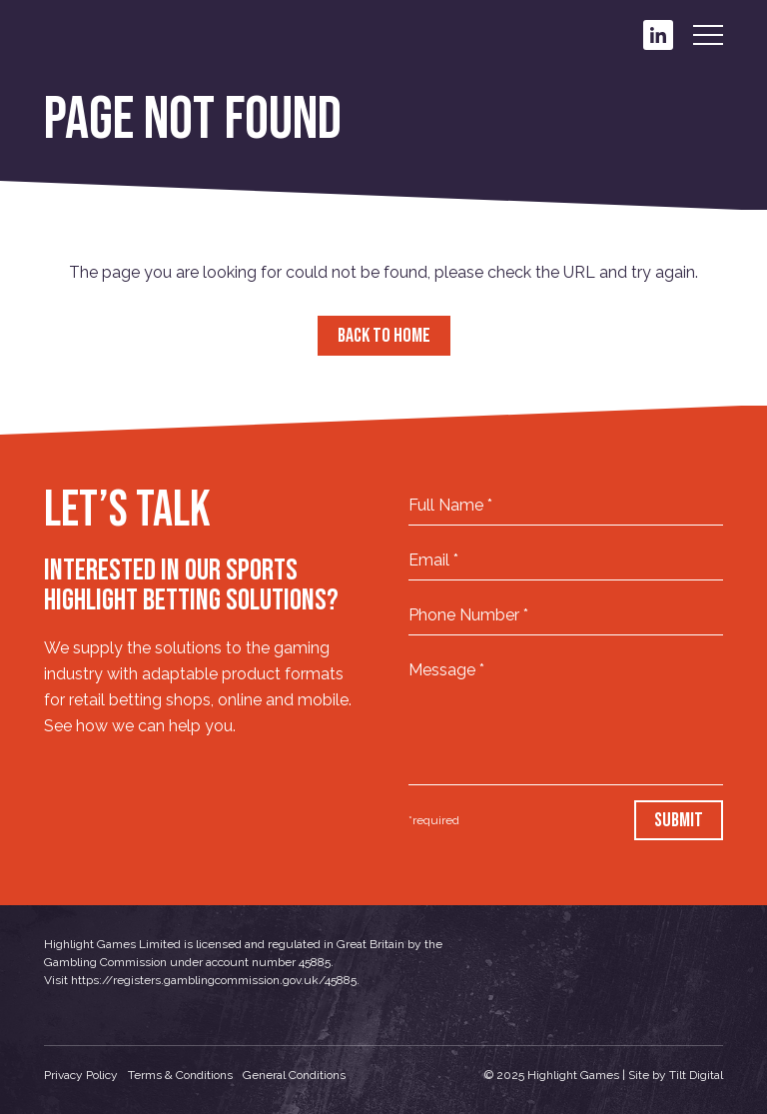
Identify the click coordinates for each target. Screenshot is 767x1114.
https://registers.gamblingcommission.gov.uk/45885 (214, 980)
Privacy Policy (81, 1075)
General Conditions (294, 1075)
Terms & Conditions (180, 1075)
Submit (678, 820)
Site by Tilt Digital (675, 1075)
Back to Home (384, 336)
